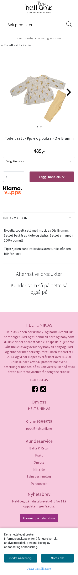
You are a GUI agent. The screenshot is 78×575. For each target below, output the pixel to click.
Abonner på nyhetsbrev (39, 518)
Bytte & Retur (39, 448)
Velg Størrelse (15, 161)
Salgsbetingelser (39, 476)
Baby (29, 38)
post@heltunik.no (39, 428)
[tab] (39, 218)
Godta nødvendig (20, 558)
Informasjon (15, 218)
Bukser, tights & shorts (48, 38)
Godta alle (57, 558)
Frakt (39, 455)
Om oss (39, 462)
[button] (37, 126)
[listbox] (39, 161)
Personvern (39, 483)
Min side (39, 469)
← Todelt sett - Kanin (15, 45)
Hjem (19, 38)
